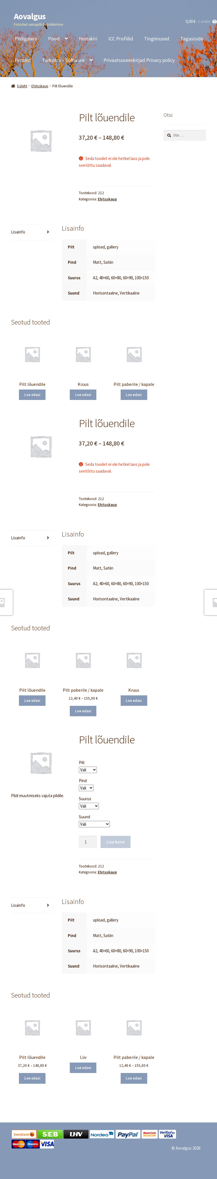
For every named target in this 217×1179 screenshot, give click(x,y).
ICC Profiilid (120, 38)
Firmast (23, 60)
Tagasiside (191, 38)
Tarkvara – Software (63, 60)
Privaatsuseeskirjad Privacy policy (139, 60)
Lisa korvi (116, 842)
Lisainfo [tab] (18, 232)
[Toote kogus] (88, 842)
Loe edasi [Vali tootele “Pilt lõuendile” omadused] (32, 394)
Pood (54, 38)
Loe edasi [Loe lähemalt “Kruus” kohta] (83, 394)
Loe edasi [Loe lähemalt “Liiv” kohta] (83, 1067)
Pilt (82, 762)
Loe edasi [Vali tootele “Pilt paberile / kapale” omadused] (134, 394)
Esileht (22, 86)
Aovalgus (29, 16)
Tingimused (156, 38)
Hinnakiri (88, 38)
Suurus (85, 798)
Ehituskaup (39, 86)
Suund (84, 816)
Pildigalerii (26, 38)
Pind (83, 780)
